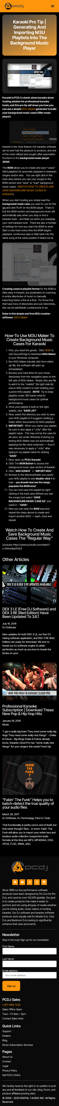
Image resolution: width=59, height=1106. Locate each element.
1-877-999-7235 (11, 1004)
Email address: (29, 974)
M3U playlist (28, 109)
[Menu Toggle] (52, 6)
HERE (48, 350)
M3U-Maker (21, 317)
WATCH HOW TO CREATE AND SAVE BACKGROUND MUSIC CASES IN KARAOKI (28, 190)
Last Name (8, 959)
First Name (8, 946)
